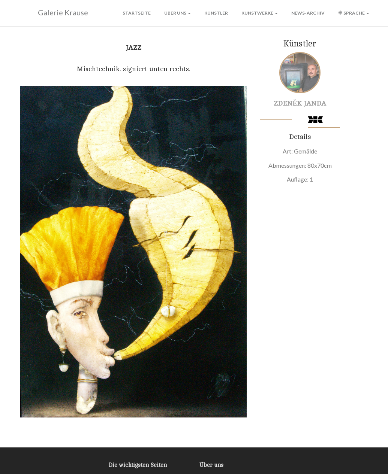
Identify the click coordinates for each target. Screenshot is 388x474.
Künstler (216, 13)
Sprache (353, 13)
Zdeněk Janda (300, 103)
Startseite (137, 13)
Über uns (177, 13)
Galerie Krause (53, 13)
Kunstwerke (259, 13)
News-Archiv (308, 13)
